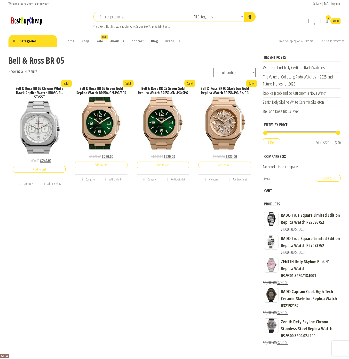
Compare (26, 184)
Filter (271, 142)
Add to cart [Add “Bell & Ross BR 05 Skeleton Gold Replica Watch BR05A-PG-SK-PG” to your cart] (224, 165)
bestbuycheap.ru (33, 3)
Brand (169, 41)
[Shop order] (234, 72)
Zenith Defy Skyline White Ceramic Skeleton (293, 102)
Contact (138, 41)
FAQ (326, 3)
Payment (336, 3)
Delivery (316, 3)
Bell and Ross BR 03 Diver (281, 111)
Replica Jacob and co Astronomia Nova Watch (294, 93)
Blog (154, 41)
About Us (117, 41)
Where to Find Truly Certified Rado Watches (294, 67)
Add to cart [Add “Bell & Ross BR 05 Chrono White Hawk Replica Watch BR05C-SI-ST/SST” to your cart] (39, 169)
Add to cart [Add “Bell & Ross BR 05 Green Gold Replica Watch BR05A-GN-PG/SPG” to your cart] (163, 165)
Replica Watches (116, 26)
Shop (85, 41)
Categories (28, 41)
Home (69, 41)
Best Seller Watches (332, 41)
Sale (101, 39)
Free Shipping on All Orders (296, 41)
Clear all (267, 179)
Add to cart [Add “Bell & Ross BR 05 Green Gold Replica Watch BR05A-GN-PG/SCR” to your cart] (101, 165)
